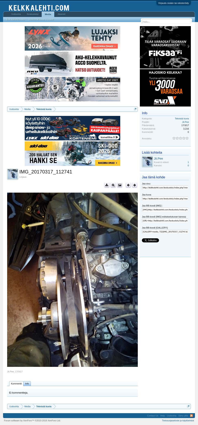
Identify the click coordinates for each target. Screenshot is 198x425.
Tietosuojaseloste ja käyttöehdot (178, 420)
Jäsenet (62, 14)
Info (27, 383)
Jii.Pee (10, 371)
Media (48, 14)
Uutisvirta (16, 14)
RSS (191, 415)
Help (162, 415)
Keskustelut (33, 14)
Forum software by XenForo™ (32, 420)
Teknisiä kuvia (182, 118)
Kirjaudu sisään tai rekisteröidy (173, 3)
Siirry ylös (183, 415)
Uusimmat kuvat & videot (41, 19)
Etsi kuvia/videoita (16, 19)
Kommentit (16, 383)
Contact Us (152, 415)
